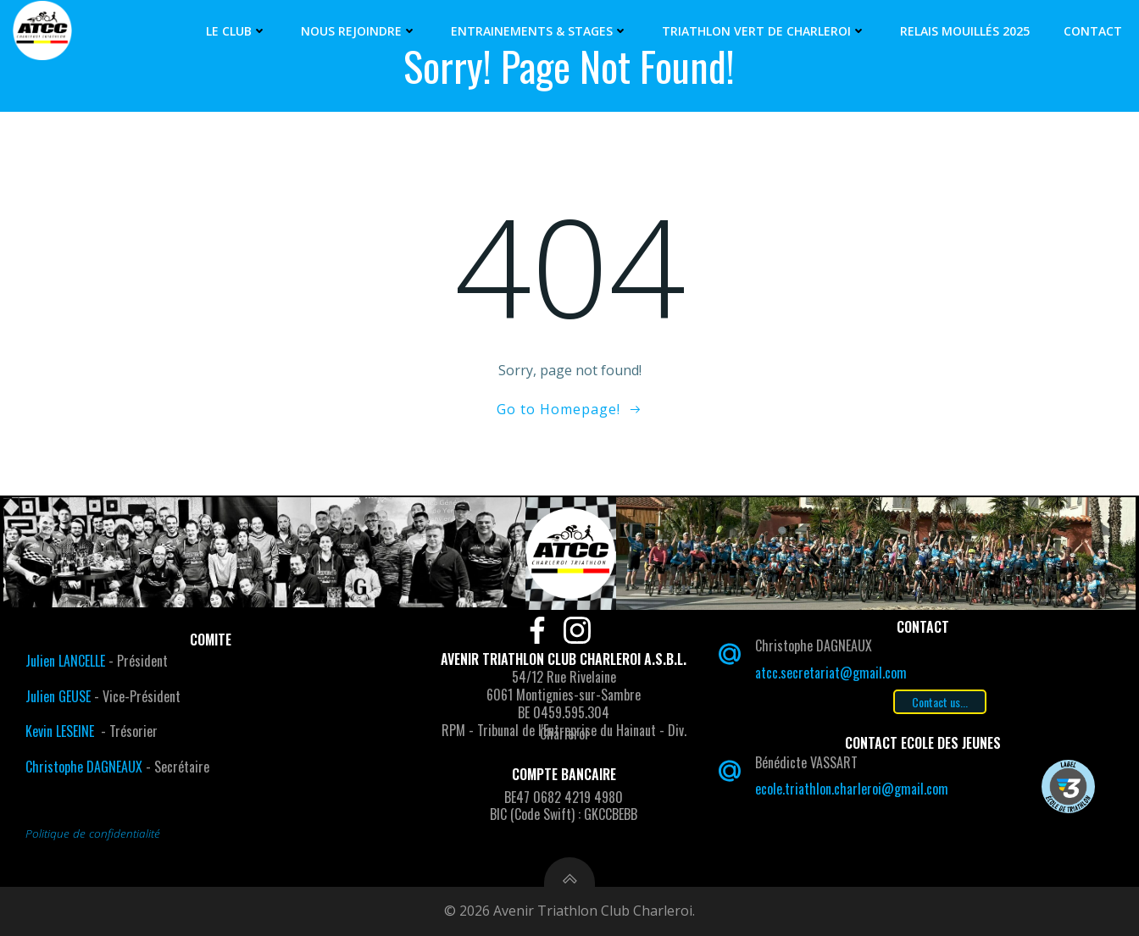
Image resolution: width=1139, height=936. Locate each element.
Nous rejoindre (359, 31)
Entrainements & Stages (539, 31)
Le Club (236, 31)
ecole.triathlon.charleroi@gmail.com (851, 788)
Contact (1093, 31)
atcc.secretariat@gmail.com (831, 672)
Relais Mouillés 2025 (965, 31)
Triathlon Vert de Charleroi (764, 31)
